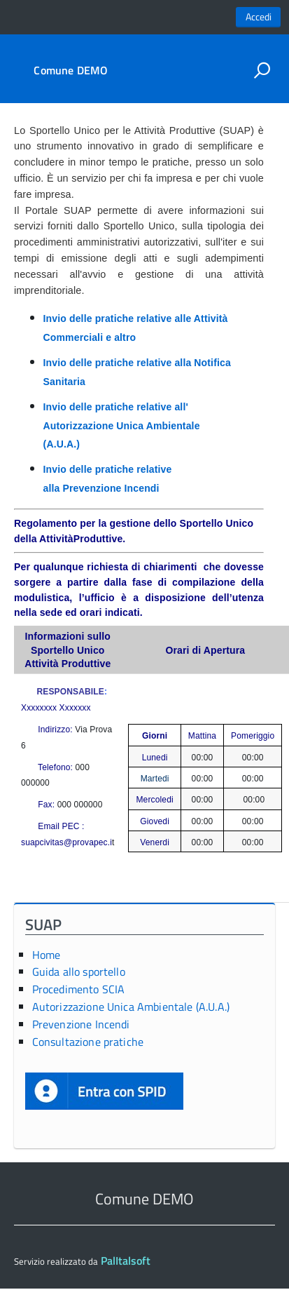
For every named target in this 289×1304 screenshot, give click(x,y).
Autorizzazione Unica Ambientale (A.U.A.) (131, 1006)
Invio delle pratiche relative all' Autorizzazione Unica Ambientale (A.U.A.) (121, 425)
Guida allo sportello (78, 971)
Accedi (259, 17)
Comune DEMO (71, 70)
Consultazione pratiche (88, 1041)
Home (46, 954)
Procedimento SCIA (78, 989)
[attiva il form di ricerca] (262, 70)
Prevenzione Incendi (81, 1024)
